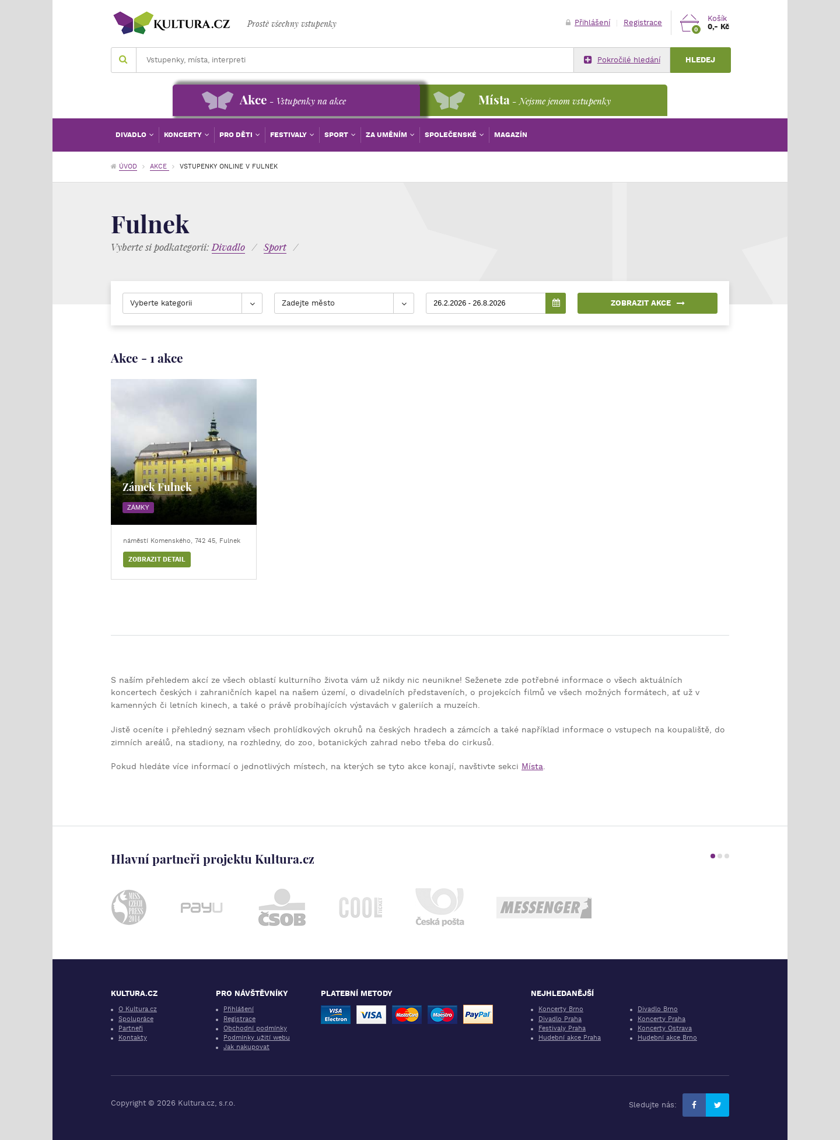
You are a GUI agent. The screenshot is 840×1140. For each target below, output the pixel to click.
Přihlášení (588, 22)
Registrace (643, 22)
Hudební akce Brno (667, 1037)
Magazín (510, 135)
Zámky (138, 507)
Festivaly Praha (562, 1028)
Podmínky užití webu (256, 1037)
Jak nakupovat (246, 1047)
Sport (337, 135)
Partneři (130, 1028)
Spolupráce (135, 1019)
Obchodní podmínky (255, 1028)
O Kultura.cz (137, 1009)
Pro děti (236, 135)
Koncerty (184, 135)
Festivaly (289, 135)
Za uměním (387, 135)
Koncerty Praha (661, 1019)
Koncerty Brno (560, 1009)
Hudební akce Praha (569, 1037)
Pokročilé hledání (622, 60)
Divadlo (132, 135)
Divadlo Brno (658, 1009)
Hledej (700, 59)
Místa (532, 766)
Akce (159, 166)
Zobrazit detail (157, 559)
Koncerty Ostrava (665, 1028)
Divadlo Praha (560, 1019)
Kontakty (132, 1037)
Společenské (451, 135)
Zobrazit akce (648, 303)
